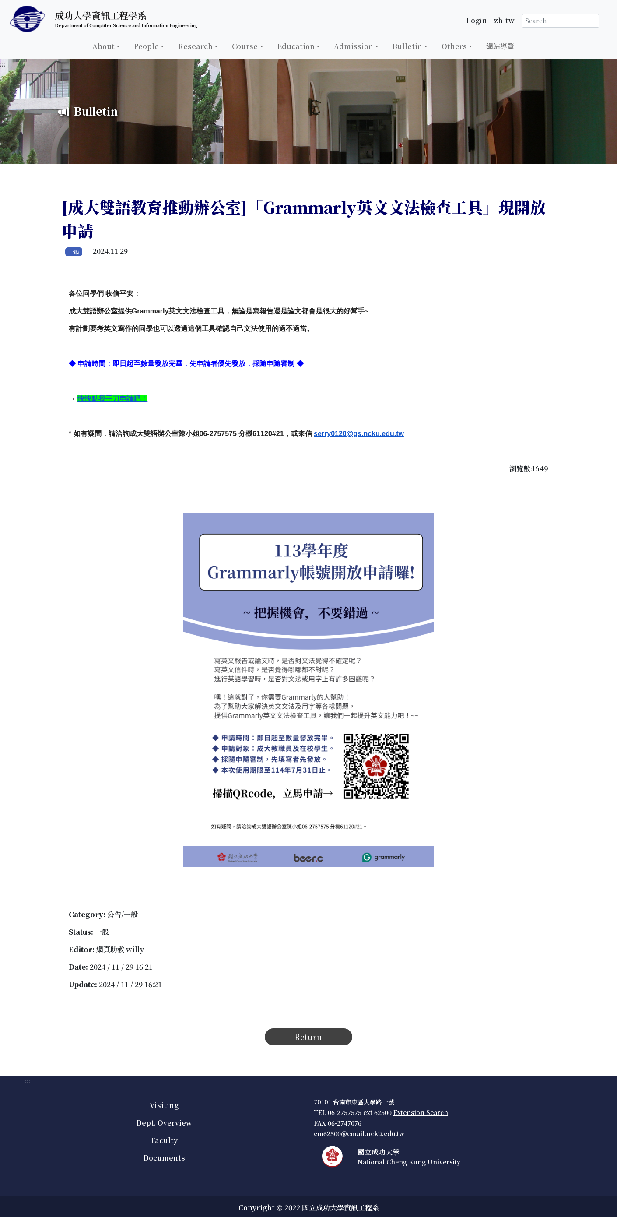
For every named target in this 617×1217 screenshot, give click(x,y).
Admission (353, 46)
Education (296, 46)
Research (195, 46)
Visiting (164, 1105)
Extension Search (420, 1112)
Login (476, 20)
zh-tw (504, 20)
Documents (164, 1158)
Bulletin (407, 46)
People (146, 46)
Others (454, 46)
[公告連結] (112, 398)
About (103, 46)
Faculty (164, 1140)
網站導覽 (500, 46)
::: (2, 64)
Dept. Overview (164, 1123)
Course (245, 46)
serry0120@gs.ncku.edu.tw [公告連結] (359, 433)
